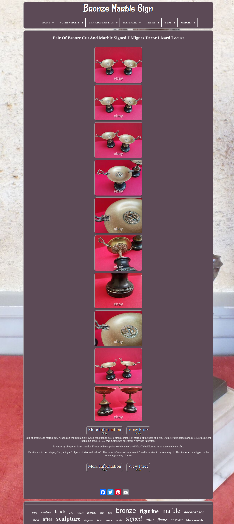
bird (110, 512)
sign (102, 512)
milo (150, 519)
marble (171, 510)
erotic (109, 520)
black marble (194, 520)
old (71, 513)
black (60, 511)
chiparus (88, 520)
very (34, 512)
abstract (177, 520)
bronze (126, 510)
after (47, 519)
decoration (194, 512)
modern (46, 512)
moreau (91, 512)
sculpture (68, 518)
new (36, 520)
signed (134, 518)
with (119, 520)
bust (99, 520)
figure (162, 520)
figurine (149, 511)
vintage (80, 513)
